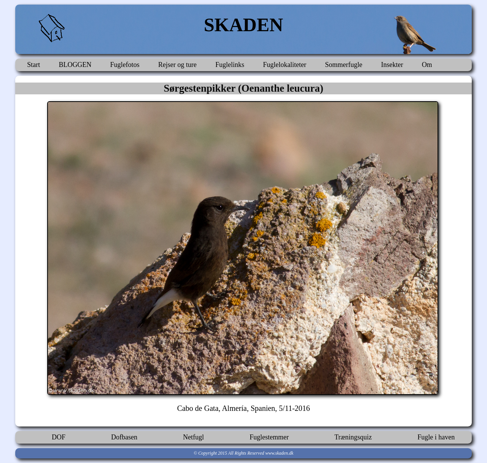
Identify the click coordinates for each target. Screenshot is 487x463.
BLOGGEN (75, 64)
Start (33, 64)
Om (427, 64)
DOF (58, 437)
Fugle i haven (436, 437)
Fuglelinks (229, 64)
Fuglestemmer (269, 437)
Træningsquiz (353, 437)
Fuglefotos (125, 64)
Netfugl (193, 437)
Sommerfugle (343, 64)
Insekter (392, 64)
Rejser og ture (177, 64)
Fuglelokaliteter (284, 64)
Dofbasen (124, 437)
